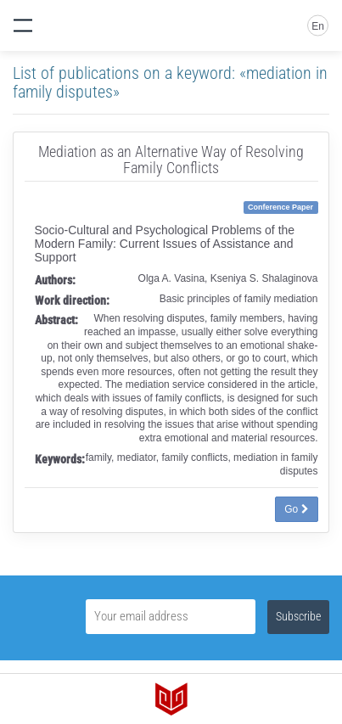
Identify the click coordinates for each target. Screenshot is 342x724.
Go (296, 509)
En (317, 26)
